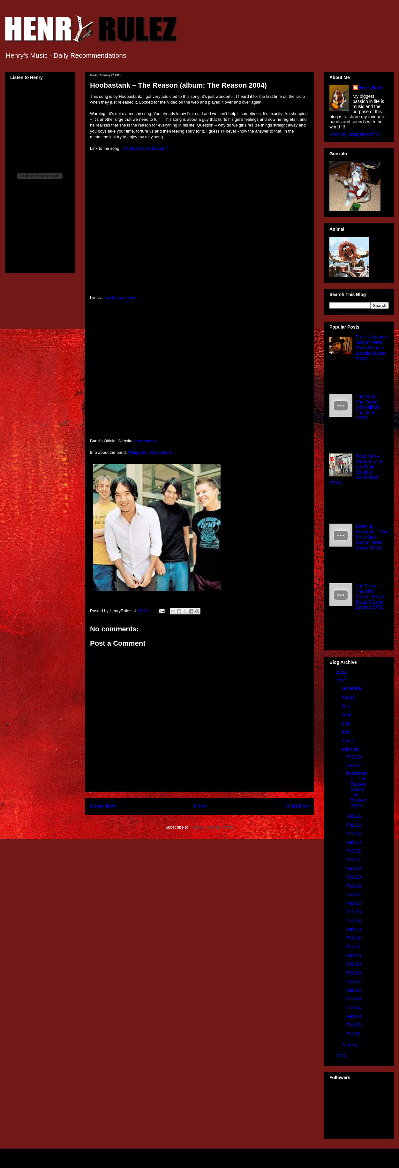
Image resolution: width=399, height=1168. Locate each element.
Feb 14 (354, 920)
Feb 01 (354, 1033)
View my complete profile (354, 134)
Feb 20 (354, 868)
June (347, 714)
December (352, 688)
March (348, 740)
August (349, 697)
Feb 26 (354, 816)
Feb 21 (354, 859)
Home (200, 806)
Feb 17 (354, 894)
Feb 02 (354, 1024)
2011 (342, 680)
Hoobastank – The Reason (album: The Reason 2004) (357, 789)
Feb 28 (354, 756)
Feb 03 (354, 1016)
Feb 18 (354, 886)
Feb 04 (354, 1007)
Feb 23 (354, 842)
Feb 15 (354, 911)
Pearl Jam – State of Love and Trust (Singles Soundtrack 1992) (355, 469)
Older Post (297, 806)
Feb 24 (354, 833)
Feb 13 (354, 929)
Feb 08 (354, 973)
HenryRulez (371, 87)
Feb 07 (354, 981)
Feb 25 (354, 825)
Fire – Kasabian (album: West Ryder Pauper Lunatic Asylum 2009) (371, 347)
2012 (342, 672)
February (351, 749)
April (347, 732)
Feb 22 (354, 850)
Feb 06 (354, 990)
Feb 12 (354, 937)
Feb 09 (354, 964)
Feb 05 (354, 998)
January (350, 1044)
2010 (342, 1055)
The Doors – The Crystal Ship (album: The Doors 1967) (368, 407)
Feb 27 (354, 765)
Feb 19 (354, 877)
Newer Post (103, 806)
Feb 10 (354, 955)
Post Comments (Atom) (212, 827)
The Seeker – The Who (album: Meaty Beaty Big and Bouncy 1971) (370, 596)
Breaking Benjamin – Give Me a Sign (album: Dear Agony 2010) (372, 537)
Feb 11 (354, 946)
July (346, 705)
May (346, 723)
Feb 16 (354, 903)
